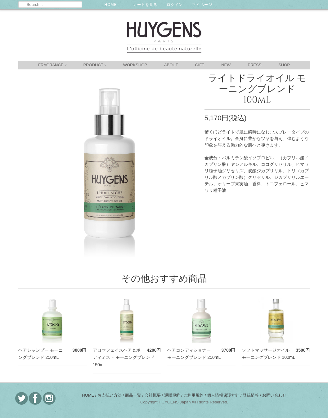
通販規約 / (174, 395)
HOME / (89, 395)
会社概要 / (154, 395)
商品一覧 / (135, 395)
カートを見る (145, 4)
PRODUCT (94, 65)
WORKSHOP (135, 65)
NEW (226, 65)
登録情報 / (252, 395)
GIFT (199, 65)
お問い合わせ (274, 395)
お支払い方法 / (111, 395)
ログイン (175, 4)
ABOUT (171, 65)
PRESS (254, 65)
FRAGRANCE (52, 65)
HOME (111, 4)
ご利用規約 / (195, 395)
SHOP (284, 65)
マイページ (202, 4)
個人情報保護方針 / (225, 395)
